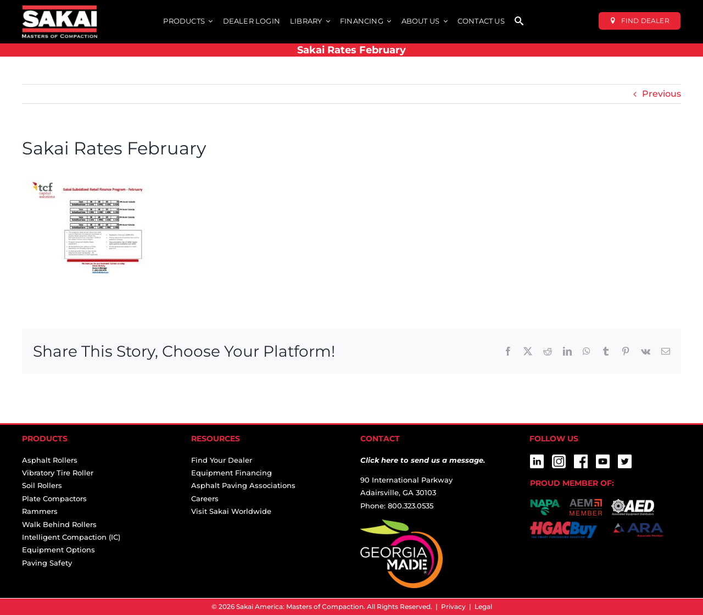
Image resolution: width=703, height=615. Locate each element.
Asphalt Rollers (49, 460)
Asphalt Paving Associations (243, 485)
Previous (661, 93)
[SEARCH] (519, 21)
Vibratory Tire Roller (57, 472)
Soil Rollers (42, 485)
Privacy (453, 606)
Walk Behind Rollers (59, 524)
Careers (205, 498)
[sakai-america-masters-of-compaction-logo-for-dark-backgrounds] (59, 9)
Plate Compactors (54, 498)
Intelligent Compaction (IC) (71, 537)
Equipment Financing (231, 472)
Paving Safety (47, 562)
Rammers (40, 511)
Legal (483, 606)
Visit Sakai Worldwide (231, 511)
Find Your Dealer (221, 460)
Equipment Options (58, 549)
